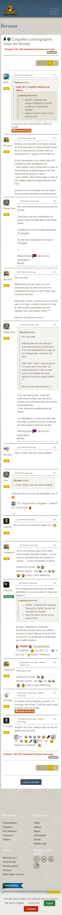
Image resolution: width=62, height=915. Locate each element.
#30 (54, 583)
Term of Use (9, 862)
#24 (54, 272)
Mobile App (40, 843)
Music (37, 831)
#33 (54, 719)
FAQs (37, 823)
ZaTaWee (8, 700)
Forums (9, 49)
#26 (54, 447)
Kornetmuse (9, 208)
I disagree (31, 909)
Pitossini (8, 726)
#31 (54, 662)
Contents (8, 835)
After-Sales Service (13, 874)
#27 (54, 473)
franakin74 (9, 553)
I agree (49, 903)
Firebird (17, 82)
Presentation (10, 823)
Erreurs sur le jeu (45, 49)
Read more (34, 903)
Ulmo (5, 82)
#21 (54, 75)
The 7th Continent (24, 49)
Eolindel (8, 455)
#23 (54, 201)
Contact (7, 870)
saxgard (7, 527)
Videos (37, 827)
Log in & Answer (31, 782)
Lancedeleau (24, 95)
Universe (8, 827)
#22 (54, 138)
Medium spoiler (21, 130)
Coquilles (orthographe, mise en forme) (28, 41)
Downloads (40, 835)
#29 (54, 545)
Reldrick (8, 146)
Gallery (7, 839)
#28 (54, 519)
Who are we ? (10, 857)
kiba (5, 480)
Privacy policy (10, 866)
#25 (54, 325)
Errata (37, 839)
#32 (54, 693)
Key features (10, 831)
